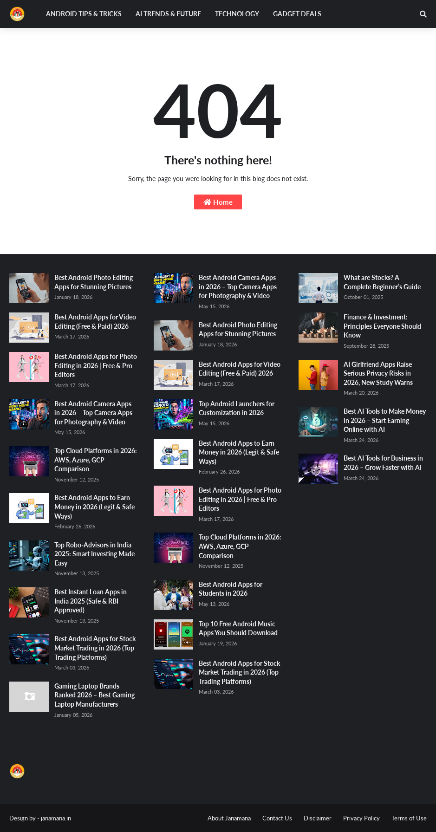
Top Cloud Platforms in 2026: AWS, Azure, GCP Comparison (95, 460)
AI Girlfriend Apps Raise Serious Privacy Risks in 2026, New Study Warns (378, 373)
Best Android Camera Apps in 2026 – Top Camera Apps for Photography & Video (93, 413)
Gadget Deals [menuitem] (297, 14)
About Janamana (229, 818)
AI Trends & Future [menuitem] (168, 14)
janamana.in (56, 818)
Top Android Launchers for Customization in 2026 (236, 408)
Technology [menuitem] (237, 14)
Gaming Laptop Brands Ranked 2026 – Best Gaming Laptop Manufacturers (94, 695)
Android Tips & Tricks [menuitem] (84, 14)
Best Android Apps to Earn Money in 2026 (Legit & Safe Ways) (94, 507)
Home (218, 202)
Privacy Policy (361, 818)
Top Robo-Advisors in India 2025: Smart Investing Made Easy (94, 554)
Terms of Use (409, 818)
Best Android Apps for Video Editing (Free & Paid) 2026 (95, 321)
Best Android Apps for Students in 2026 (230, 589)
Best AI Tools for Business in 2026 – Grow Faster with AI (383, 462)
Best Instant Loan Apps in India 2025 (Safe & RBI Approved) (90, 601)
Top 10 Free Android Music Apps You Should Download (238, 628)
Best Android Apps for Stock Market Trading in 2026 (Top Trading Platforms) (95, 648)
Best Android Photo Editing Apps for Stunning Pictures (93, 282)
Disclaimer (318, 818)
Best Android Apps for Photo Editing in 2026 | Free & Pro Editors (95, 365)
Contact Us (277, 818)
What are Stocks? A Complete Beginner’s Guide (382, 282)
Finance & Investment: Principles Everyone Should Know (382, 326)
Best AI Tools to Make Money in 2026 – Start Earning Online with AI (385, 420)
